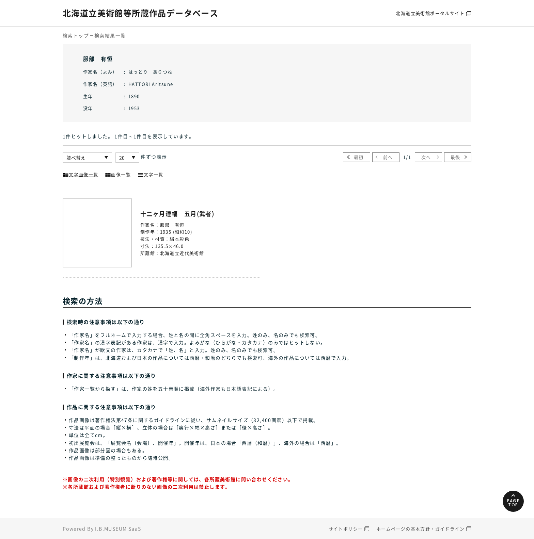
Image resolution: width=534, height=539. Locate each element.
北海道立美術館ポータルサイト (430, 13)
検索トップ (76, 35)
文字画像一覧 (80, 173)
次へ (426, 157)
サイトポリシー (346, 528)
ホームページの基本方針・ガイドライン (420, 528)
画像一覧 (118, 173)
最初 (359, 157)
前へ (388, 157)
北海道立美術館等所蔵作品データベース (140, 13)
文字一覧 (150, 173)
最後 (455, 157)
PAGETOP (513, 503)
